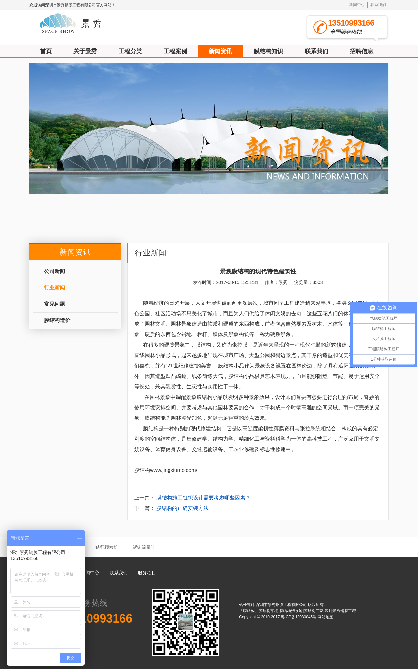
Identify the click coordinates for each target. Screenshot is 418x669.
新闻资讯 (220, 51)
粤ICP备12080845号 (299, 617)
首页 (46, 51)
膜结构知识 (268, 51)
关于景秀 (85, 51)
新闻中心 (357, 4)
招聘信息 (361, 51)
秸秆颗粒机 (106, 547)
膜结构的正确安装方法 (182, 508)
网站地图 (325, 617)
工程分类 (130, 51)
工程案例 (175, 51)
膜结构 (203, 345)
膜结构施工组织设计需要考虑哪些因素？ (203, 497)
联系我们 (378, 4)
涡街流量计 (144, 547)
